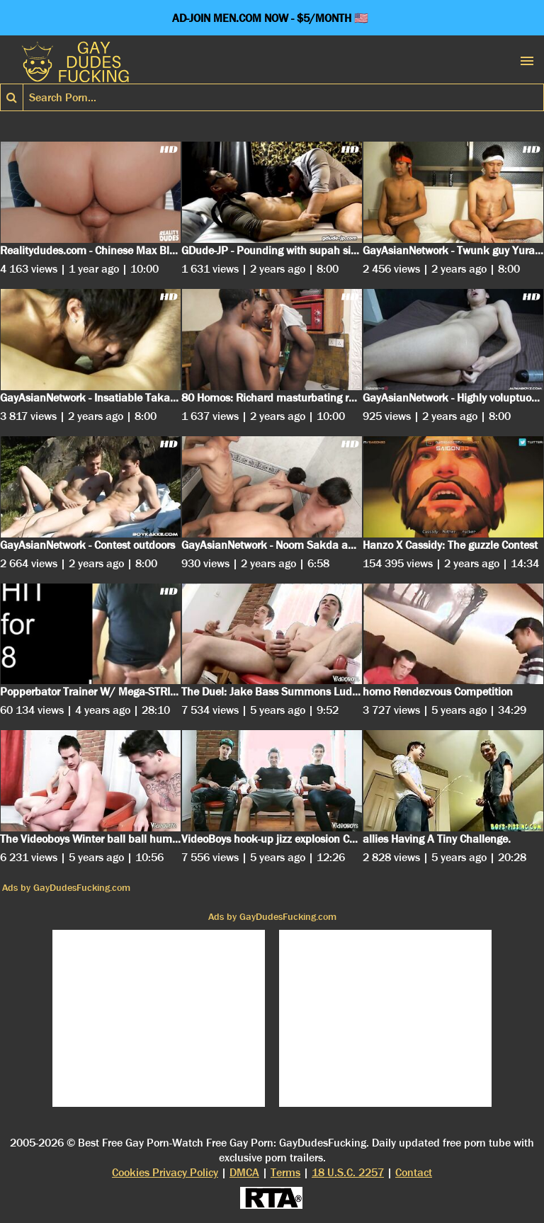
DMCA (244, 1172)
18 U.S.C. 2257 (348, 1172)
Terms (285, 1172)
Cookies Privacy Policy (165, 1172)
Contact (413, 1172)
